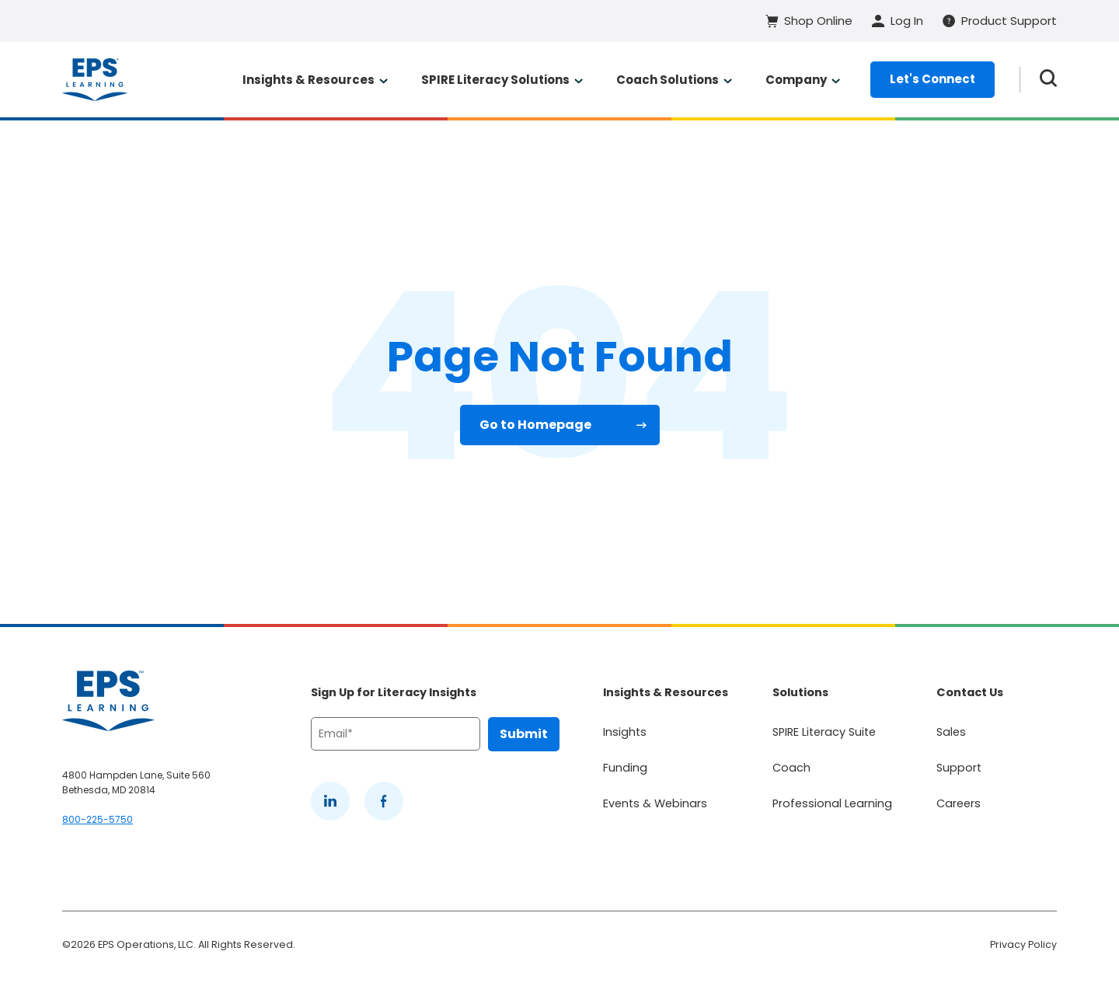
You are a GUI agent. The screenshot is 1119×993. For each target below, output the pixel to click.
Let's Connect (932, 79)
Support (958, 767)
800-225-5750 (97, 819)
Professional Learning (832, 803)
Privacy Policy (1023, 944)
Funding (625, 767)
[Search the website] (1048, 79)
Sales (951, 732)
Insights (625, 732)
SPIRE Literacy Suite (824, 732)
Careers (958, 803)
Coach (791, 767)
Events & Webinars (655, 803)
